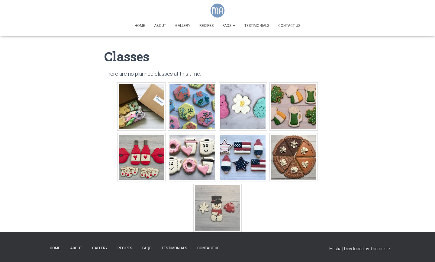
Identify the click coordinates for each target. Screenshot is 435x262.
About (160, 26)
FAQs (229, 26)
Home (140, 26)
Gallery (182, 26)
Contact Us (289, 26)
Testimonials (256, 26)
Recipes (206, 26)
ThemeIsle (380, 248)
